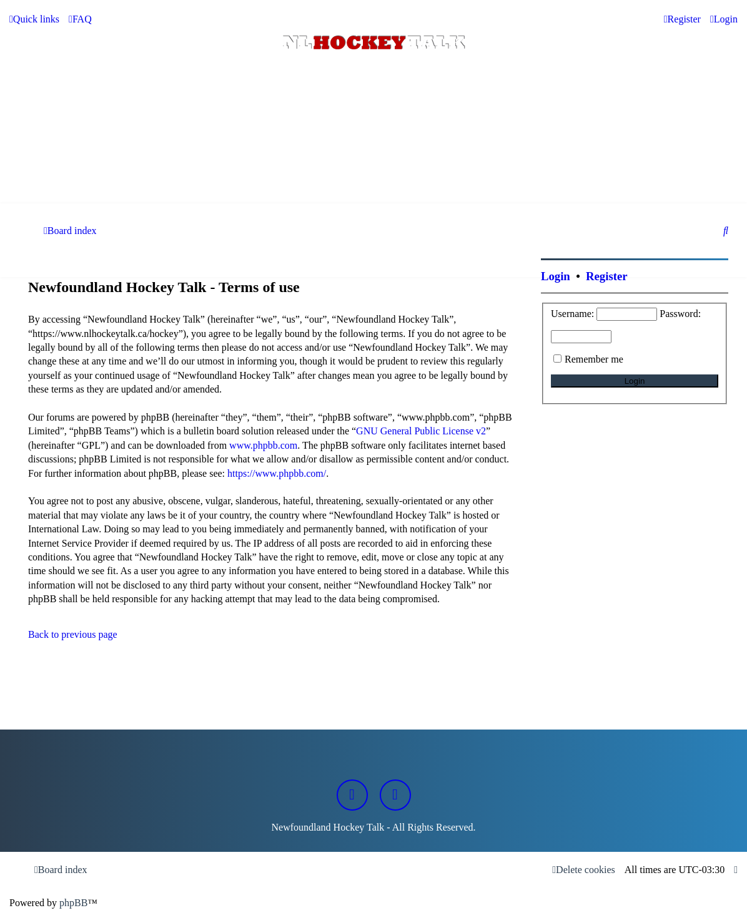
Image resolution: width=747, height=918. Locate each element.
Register (606, 276)
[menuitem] (80, 19)
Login (555, 276)
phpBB (73, 902)
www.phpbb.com (263, 445)
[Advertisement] (373, 169)
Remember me (594, 359)
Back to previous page (72, 634)
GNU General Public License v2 (421, 431)
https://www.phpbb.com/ (276, 473)
